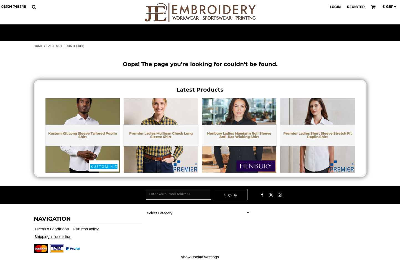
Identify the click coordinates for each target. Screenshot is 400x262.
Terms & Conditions (52, 229)
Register (356, 7)
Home (38, 46)
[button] (34, 7)
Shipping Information (53, 237)
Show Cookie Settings (200, 257)
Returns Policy (86, 229)
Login (335, 7)
